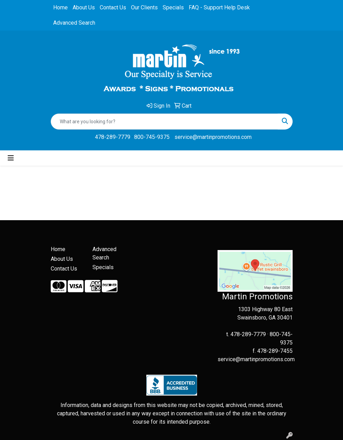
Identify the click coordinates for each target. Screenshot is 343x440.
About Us (84, 7)
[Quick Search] (164, 122)
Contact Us (113, 7)
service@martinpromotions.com (213, 137)
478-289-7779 (112, 137)
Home (60, 7)
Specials (173, 7)
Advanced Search (74, 22)
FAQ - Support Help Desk (219, 7)
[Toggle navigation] (10, 158)
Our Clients (144, 7)
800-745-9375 (152, 137)
